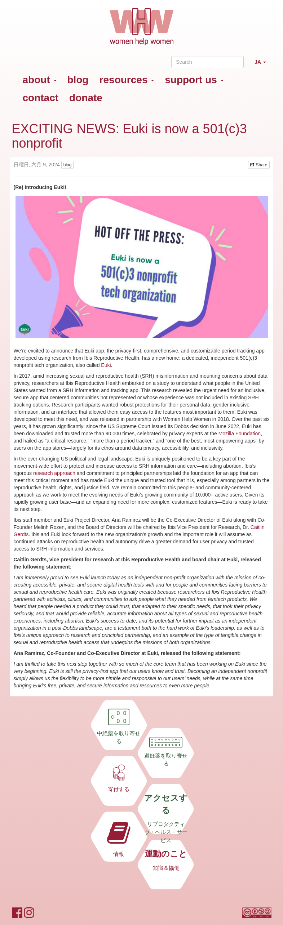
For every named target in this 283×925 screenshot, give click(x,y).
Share (258, 164)
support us (194, 79)
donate (85, 97)
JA (263, 65)
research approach (54, 473)
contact (41, 97)
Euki (106, 365)
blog (78, 79)
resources (127, 79)
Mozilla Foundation (239, 433)
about (40, 79)
